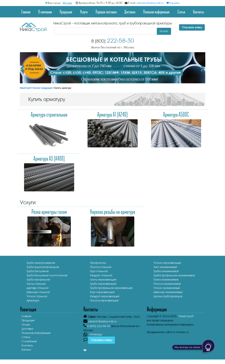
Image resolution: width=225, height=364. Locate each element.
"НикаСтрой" (186, 316)
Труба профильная (38, 279)
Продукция (66, 11)
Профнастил (98, 262)
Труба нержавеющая (103, 283)
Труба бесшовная (38, 271)
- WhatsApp (92, 334)
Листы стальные (36, 283)
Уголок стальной (37, 296)
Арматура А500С (176, 114)
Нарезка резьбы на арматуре (112, 211)
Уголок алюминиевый (167, 288)
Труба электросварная (41, 262)
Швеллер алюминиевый (168, 292)
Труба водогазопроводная (43, 267)
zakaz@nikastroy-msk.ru (150, 3)
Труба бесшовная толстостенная (47, 275)
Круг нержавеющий (102, 292)
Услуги (84, 11)
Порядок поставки (106, 11)
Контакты (198, 11)
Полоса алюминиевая (167, 283)
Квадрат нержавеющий (104, 296)
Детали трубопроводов (168, 296)
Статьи (181, 11)
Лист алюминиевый (165, 267)
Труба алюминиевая (166, 271)
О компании (45, 11)
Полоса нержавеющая (104, 300)
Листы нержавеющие (103, 279)
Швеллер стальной (38, 292)
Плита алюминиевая (166, 279)
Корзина (173, 3)
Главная (25, 11)
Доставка (129, 11)
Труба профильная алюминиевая (174, 275)
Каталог (26, 349)
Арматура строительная (49, 114)
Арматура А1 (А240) (112, 114)
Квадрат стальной (101, 275)
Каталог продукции (42, 88)
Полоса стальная (100, 267)
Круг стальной (99, 271)
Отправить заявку (192, 27)
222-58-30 (112, 40)
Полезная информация (156, 11)
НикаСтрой (25, 88)
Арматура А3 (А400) (49, 158)
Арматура (33, 300)
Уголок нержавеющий (167, 262)
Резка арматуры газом (49, 211)
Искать (164, 31)
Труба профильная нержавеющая (111, 288)
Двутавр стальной (37, 288)
